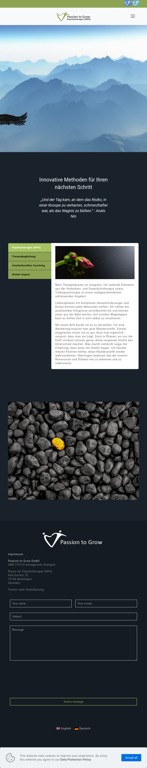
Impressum (15, 554)
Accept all (131, 757)
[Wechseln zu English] (64, 728)
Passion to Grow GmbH (24, 560)
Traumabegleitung (24, 256)
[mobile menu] (133, 16)
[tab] (29, 247)
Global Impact (21, 274)
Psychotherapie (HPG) (26, 247)
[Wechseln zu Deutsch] (82, 728)
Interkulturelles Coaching (28, 265)
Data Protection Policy (75, 759)
